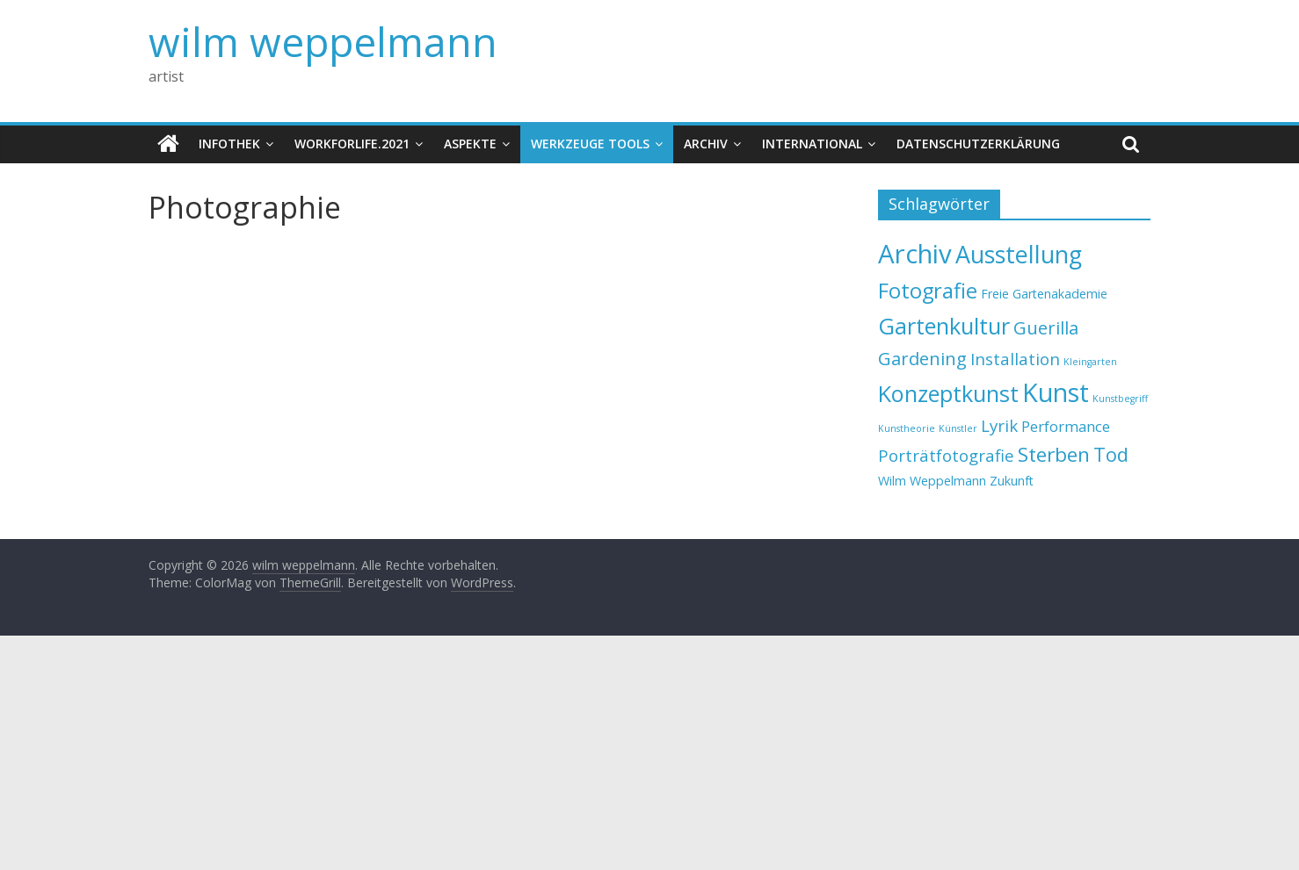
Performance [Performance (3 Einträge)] (1065, 426)
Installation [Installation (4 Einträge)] (1015, 359)
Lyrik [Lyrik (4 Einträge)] (999, 425)
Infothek (229, 143)
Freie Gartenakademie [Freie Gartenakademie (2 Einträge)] (1044, 293)
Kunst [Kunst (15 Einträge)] (1055, 392)
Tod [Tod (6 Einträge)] (1110, 454)
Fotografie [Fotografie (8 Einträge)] (927, 291)
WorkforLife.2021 (352, 143)
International (812, 143)
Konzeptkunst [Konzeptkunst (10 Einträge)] (948, 393)
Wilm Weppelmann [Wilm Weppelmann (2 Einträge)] (932, 480)
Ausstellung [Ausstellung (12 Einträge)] (1018, 254)
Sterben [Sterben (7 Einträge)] (1054, 454)
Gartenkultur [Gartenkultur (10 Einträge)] (944, 326)
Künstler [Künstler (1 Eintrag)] (958, 428)
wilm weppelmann (323, 41)
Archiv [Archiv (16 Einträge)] (915, 253)
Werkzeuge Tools (590, 143)
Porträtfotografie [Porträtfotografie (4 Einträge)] (946, 455)
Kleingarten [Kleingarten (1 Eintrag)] (1090, 362)
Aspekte (470, 143)
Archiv (706, 143)
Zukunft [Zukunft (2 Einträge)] (1012, 480)
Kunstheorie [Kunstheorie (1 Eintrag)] (906, 428)
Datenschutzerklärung (978, 143)
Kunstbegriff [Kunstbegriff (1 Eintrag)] (1120, 398)
